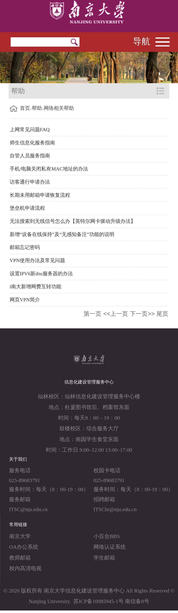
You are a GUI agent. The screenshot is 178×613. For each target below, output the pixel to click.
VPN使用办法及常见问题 (37, 260)
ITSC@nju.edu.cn (28, 509)
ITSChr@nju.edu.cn (115, 509)
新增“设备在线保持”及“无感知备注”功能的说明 (62, 234)
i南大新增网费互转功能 (35, 286)
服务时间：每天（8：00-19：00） (49, 489)
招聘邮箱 (104, 499)
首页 (25, 108)
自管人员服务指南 (30, 155)
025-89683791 (24, 480)
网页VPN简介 (25, 299)
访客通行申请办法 (30, 182)
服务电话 (20, 470)
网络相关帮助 (59, 108)
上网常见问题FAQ (30, 129)
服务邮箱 (20, 499)
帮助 (37, 108)
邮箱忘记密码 (25, 247)
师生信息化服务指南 (32, 142)
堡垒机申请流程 (27, 208)
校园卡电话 (106, 470)
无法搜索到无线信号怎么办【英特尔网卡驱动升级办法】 (73, 221)
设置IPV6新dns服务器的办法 (41, 273)
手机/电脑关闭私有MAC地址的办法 (49, 169)
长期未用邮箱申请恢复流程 (40, 195)
